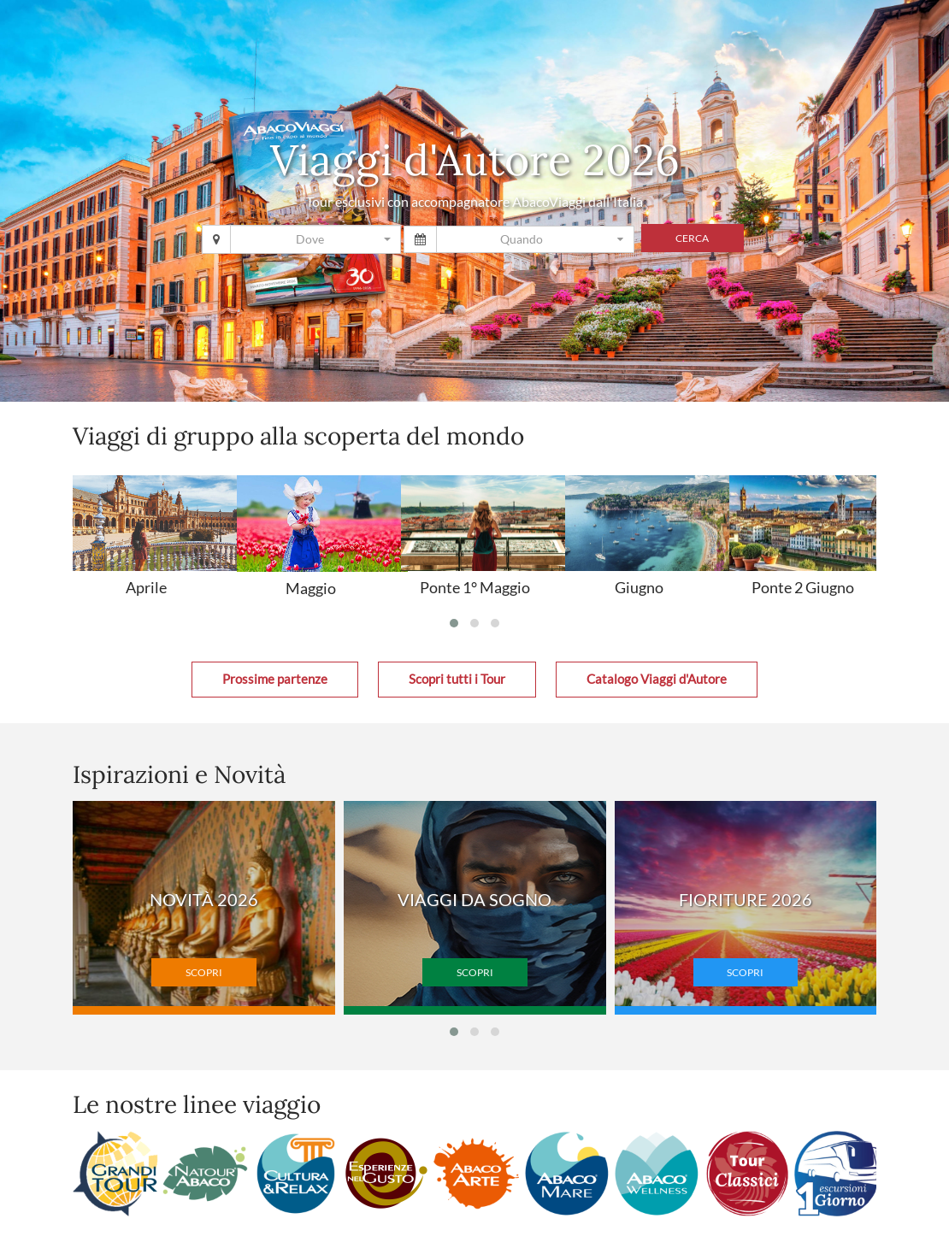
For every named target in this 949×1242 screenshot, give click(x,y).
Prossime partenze (274, 679)
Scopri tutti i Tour (457, 679)
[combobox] (315, 239)
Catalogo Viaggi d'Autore (656, 679)
